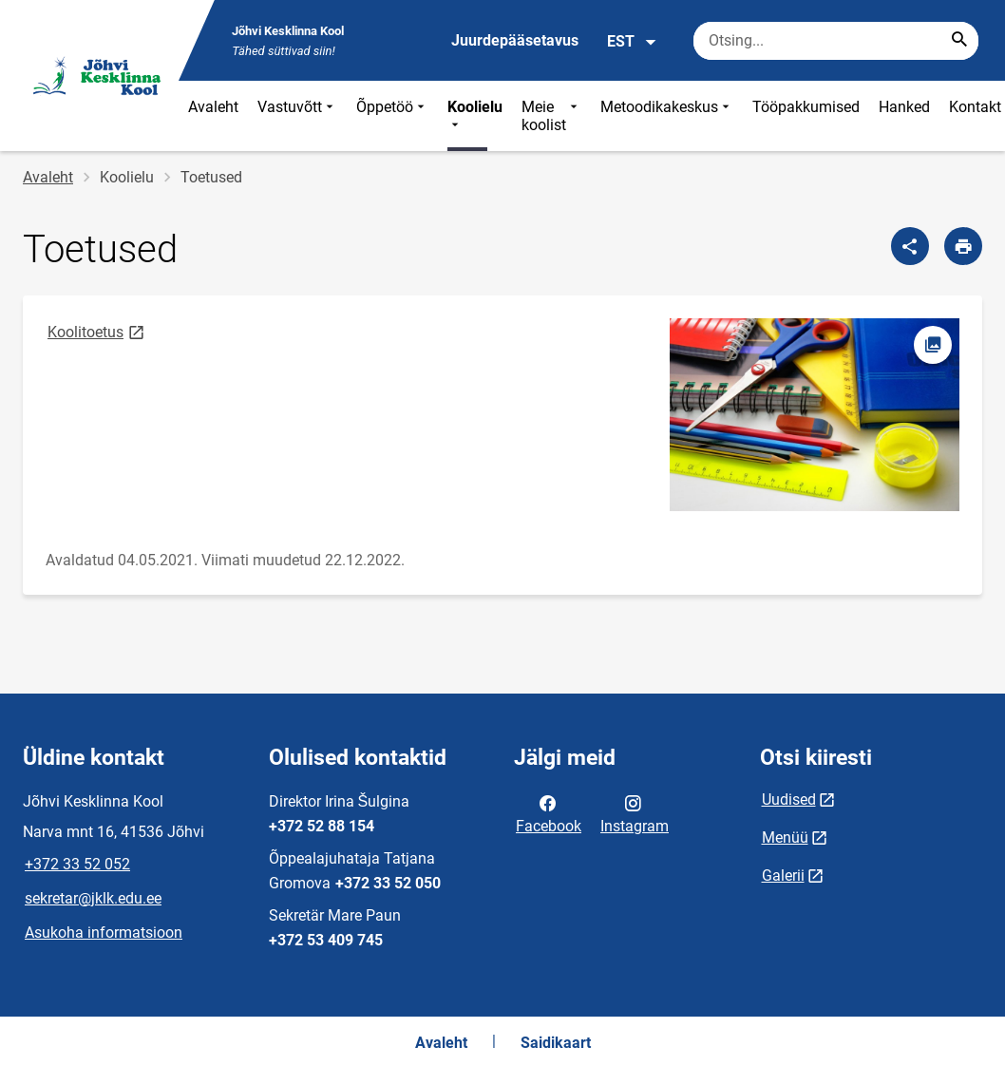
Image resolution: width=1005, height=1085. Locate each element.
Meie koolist (551, 116)
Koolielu (474, 116)
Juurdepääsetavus (514, 40)
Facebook (548, 813)
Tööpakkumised (806, 107)
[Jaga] (910, 246)
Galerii (783, 875)
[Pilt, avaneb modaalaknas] (814, 414)
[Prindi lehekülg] (963, 246)
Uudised (789, 799)
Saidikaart (556, 1043)
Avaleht (213, 107)
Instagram (634, 813)
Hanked (904, 107)
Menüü (785, 837)
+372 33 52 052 (77, 864)
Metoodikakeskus (666, 116)
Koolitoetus (97, 331)
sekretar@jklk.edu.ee (93, 898)
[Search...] (959, 41)
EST (632, 41)
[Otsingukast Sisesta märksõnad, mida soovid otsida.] (835, 41)
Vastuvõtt (297, 116)
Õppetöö (392, 116)
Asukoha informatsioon (103, 932)
